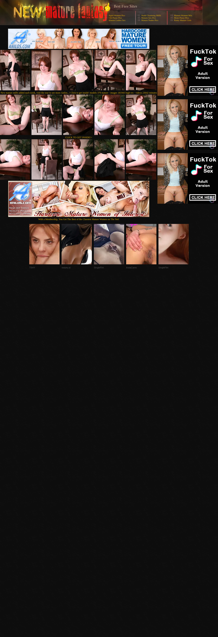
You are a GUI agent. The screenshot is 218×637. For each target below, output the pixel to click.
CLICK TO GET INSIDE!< (78, 137)
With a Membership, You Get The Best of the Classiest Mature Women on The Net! (78, 218)
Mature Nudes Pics (149, 20)
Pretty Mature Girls (182, 20)
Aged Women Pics (117, 15)
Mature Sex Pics (148, 18)
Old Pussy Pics (115, 18)
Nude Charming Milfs (151, 15)
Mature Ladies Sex (117, 20)
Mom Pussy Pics (181, 18)
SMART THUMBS (116, 556)
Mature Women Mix (183, 15)
